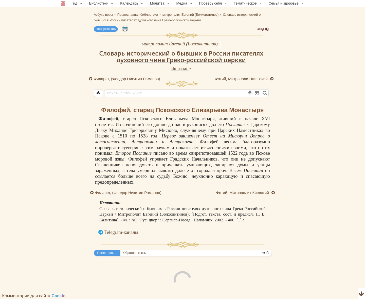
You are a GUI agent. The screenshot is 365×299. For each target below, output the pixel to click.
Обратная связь (134, 253)
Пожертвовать (106, 29)
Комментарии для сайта (34, 295)
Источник (181, 68)
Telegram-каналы (121, 232)
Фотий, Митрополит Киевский (242, 79)
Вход (263, 29)
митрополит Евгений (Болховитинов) (179, 43)
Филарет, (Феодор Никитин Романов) (127, 79)
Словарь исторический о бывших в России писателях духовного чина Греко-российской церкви (181, 56)
